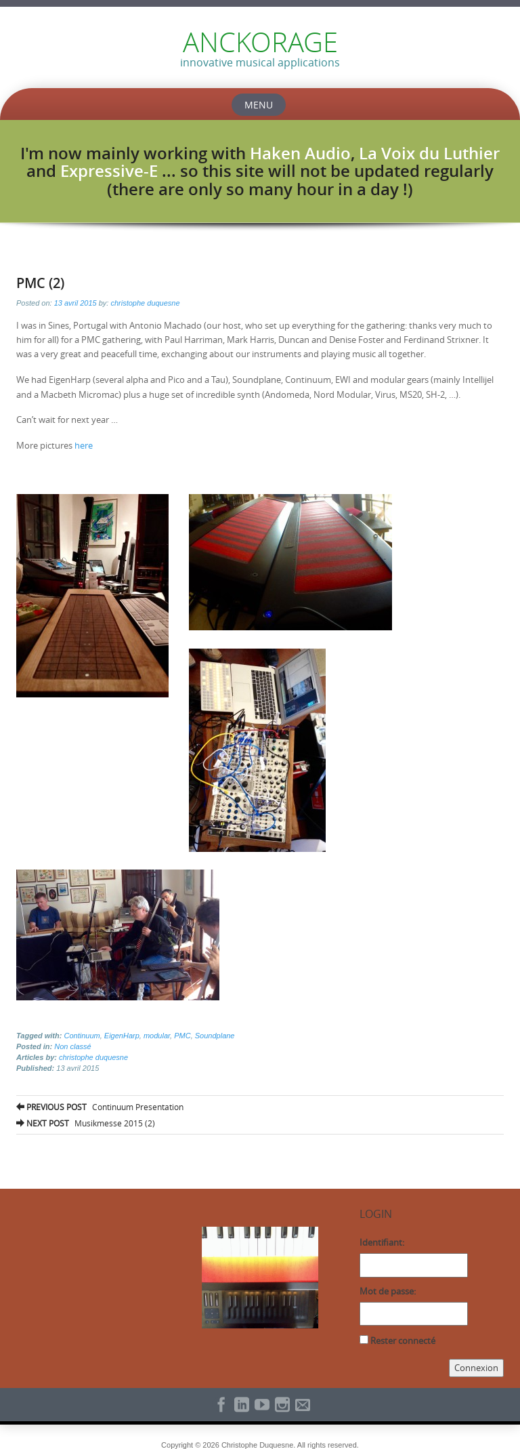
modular (157, 1036)
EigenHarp (121, 1036)
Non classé (72, 1046)
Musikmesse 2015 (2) (85, 1123)
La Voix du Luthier (429, 153)
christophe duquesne (144, 303)
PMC (182, 1036)
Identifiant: (382, 1242)
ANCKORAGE (260, 42)
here (83, 445)
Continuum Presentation (99, 1107)
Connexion (476, 1368)
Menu (258, 104)
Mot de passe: (388, 1291)
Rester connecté (402, 1340)
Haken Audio (300, 153)
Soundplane (215, 1036)
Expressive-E (109, 171)
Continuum (82, 1036)
